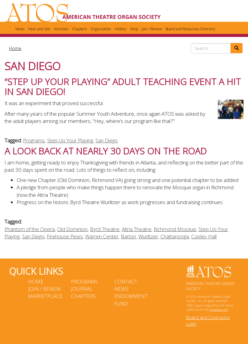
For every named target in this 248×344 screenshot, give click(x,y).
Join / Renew (152, 28)
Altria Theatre (136, 229)
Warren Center (101, 236)
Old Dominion (72, 229)
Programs (34, 140)
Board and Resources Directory (190, 28)
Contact (125, 281)
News (19, 28)
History (120, 28)
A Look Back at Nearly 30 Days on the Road (106, 151)
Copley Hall (204, 236)
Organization (100, 28)
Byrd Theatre (104, 229)
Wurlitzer (148, 236)
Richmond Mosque (175, 229)
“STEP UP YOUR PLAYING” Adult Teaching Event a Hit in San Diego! (123, 86)
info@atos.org (218, 309)
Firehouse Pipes (65, 236)
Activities (61, 28)
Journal (82, 288)
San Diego (106, 140)
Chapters (79, 28)
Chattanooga (174, 236)
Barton (128, 236)
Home (15, 48)
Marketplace (45, 296)
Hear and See (39, 28)
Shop (134, 28)
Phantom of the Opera (30, 229)
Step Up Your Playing (70, 140)
